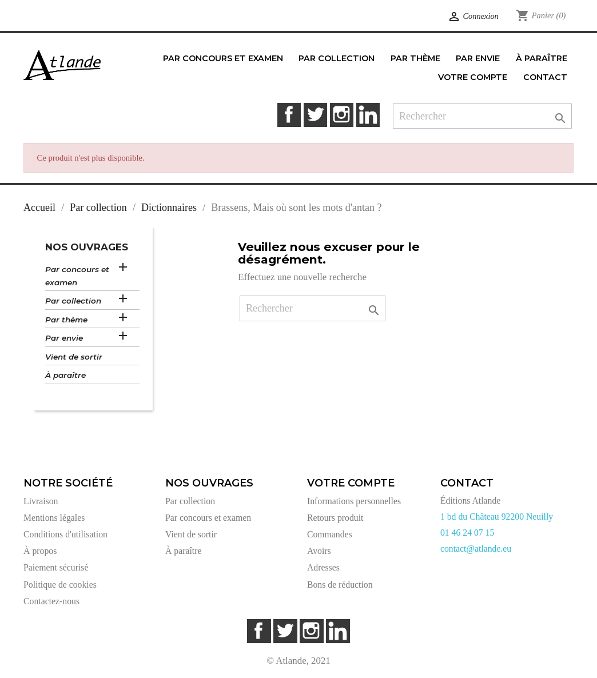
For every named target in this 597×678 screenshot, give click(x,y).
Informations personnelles (354, 501)
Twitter (315, 114)
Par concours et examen (77, 276)
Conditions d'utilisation (65, 534)
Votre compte (351, 483)
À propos (40, 551)
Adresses (323, 567)
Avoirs (319, 551)
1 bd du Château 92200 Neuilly (496, 516)
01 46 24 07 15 (467, 532)
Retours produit (335, 518)
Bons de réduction (340, 584)
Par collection (73, 300)
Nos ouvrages (86, 247)
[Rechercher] (482, 116)
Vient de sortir (73, 356)
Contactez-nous (51, 601)
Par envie (64, 337)
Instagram (341, 114)
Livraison (40, 501)
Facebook (289, 114)
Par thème (66, 319)
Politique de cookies (60, 584)
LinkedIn (368, 114)
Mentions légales (54, 518)
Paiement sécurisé (55, 567)
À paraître (65, 375)
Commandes (329, 534)
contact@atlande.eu (475, 548)
